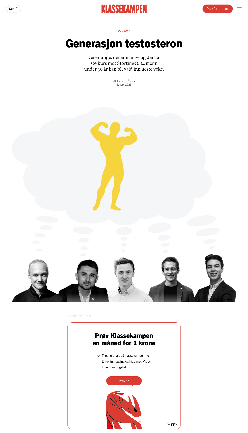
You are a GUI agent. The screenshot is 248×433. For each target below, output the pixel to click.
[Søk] (13, 8)
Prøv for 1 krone (218, 8)
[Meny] (239, 9)
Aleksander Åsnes (124, 81)
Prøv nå (124, 381)
